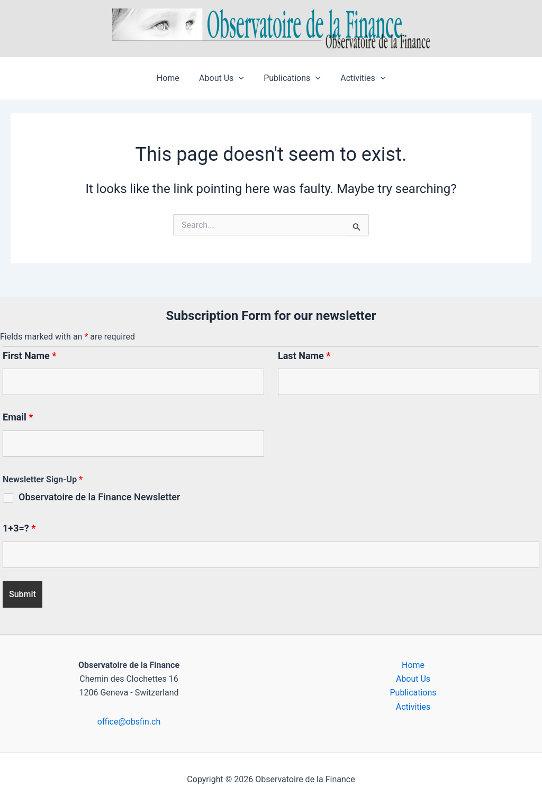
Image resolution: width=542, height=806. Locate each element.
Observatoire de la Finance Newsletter (99, 497)
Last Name (304, 355)
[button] (240, 78)
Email (18, 417)
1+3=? (19, 528)
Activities (358, 78)
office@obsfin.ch (128, 722)
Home (172, 78)
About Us (223, 78)
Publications (291, 78)
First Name (29, 355)
